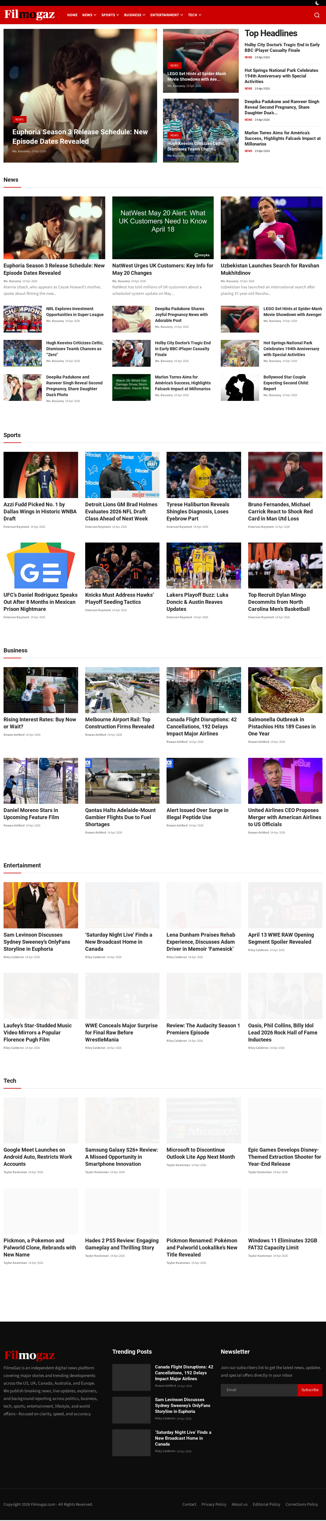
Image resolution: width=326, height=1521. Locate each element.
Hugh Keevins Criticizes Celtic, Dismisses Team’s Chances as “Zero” (74, 349)
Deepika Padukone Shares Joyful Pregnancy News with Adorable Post (181, 315)
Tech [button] (195, 15)
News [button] (89, 15)
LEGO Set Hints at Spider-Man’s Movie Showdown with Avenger (293, 312)
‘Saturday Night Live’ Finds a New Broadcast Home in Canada (120, 939)
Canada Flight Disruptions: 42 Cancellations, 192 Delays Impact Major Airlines (202, 727)
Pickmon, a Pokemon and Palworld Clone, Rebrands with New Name (41, 1245)
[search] (317, 15)
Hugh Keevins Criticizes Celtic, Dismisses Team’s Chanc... (199, 146)
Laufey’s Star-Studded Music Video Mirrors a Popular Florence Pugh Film (41, 1033)
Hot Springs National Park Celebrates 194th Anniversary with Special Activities (281, 76)
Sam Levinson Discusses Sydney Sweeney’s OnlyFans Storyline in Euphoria (38, 943)
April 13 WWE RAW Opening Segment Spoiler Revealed (277, 939)
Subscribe (310, 1391)
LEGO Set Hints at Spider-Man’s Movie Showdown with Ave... (200, 76)
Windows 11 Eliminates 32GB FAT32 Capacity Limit (279, 1245)
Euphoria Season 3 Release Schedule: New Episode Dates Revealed (53, 269)
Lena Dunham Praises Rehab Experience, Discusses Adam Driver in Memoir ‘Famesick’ (197, 943)
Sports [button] (110, 15)
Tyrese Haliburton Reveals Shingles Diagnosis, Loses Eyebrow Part (194, 512)
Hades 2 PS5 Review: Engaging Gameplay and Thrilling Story (118, 1245)
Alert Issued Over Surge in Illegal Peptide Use (201, 814)
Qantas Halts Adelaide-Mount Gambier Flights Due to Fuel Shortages (116, 818)
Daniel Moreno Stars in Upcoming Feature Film (39, 814)
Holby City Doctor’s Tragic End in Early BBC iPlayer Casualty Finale (282, 47)
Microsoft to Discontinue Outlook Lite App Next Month (201, 1154)
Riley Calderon (14, 958)
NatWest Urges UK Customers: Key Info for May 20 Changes (158, 269)
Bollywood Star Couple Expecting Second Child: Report (286, 384)
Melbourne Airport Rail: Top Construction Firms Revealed (115, 723)
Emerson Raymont (16, 520)
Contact (186, 1505)
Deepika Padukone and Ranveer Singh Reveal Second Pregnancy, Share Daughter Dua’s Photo (74, 387)
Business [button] (135, 15)
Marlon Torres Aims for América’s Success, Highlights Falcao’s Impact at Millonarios (283, 138)
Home (72, 15)
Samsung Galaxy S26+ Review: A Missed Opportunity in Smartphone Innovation (122, 1158)
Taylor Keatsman (15, 1166)
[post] (80, 96)
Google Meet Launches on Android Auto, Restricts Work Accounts (40, 1154)
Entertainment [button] (166, 15)
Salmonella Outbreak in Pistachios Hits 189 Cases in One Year (284, 723)
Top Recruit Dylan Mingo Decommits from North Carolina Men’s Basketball (281, 603)
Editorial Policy (265, 1505)
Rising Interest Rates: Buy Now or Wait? (39, 723)
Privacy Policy (212, 1505)
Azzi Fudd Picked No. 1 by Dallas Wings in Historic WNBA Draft (38, 508)
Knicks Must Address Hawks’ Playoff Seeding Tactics (116, 599)
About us (238, 1505)
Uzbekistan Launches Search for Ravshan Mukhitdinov (263, 269)
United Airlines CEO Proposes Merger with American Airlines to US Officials (283, 818)
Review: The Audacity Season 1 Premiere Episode (200, 1030)
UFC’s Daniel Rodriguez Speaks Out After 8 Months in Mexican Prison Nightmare (37, 603)
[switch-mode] (318, 3)
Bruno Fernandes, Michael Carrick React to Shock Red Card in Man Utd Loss (284, 512)
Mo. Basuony (21, 151)
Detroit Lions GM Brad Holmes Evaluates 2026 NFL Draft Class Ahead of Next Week (118, 512)
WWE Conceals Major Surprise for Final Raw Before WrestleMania (121, 1030)
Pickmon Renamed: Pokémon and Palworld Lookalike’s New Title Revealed (203, 1248)
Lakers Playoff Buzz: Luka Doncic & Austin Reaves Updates (202, 599)
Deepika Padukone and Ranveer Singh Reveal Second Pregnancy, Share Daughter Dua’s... (282, 107)
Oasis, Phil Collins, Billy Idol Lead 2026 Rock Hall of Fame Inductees (284, 1030)
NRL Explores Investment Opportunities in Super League (75, 312)
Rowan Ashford (14, 735)
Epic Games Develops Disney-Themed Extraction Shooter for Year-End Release (281, 1158)
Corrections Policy (301, 1505)
